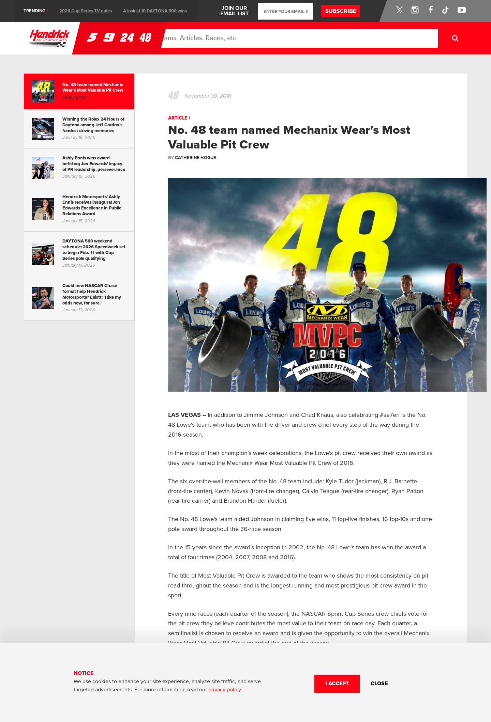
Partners (341, 38)
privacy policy (224, 689)
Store (375, 38)
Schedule (266, 38)
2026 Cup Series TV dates (85, 11)
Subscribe (340, 11)
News (233, 38)
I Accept (337, 683)
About (306, 38)
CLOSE (379, 683)
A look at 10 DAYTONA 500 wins (155, 11)
